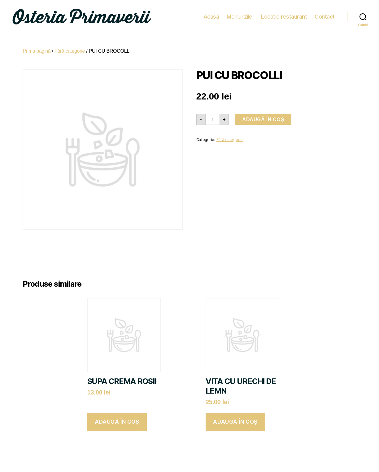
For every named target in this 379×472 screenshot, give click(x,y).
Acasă (211, 15)
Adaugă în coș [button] (117, 420)
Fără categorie (70, 48)
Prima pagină (37, 48)
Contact (325, 15)
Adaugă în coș (263, 117)
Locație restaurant (284, 15)
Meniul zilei (240, 15)
